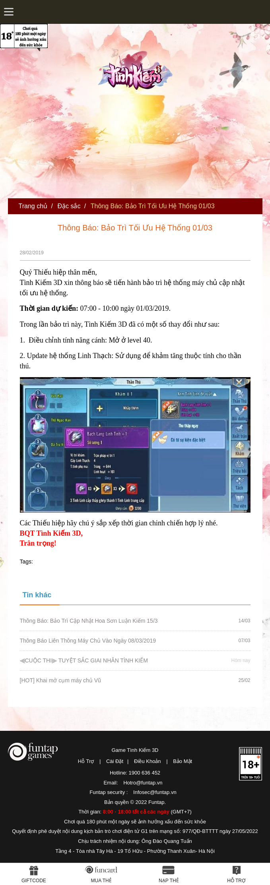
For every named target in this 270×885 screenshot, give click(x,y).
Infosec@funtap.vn (155, 792)
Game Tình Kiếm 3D (134, 750)
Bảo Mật (182, 761)
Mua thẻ (101, 880)
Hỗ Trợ (86, 761)
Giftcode (33, 880)
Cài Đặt (114, 761)
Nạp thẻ (169, 880)
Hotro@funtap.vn (142, 783)
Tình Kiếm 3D (137, 69)
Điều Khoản (147, 761)
